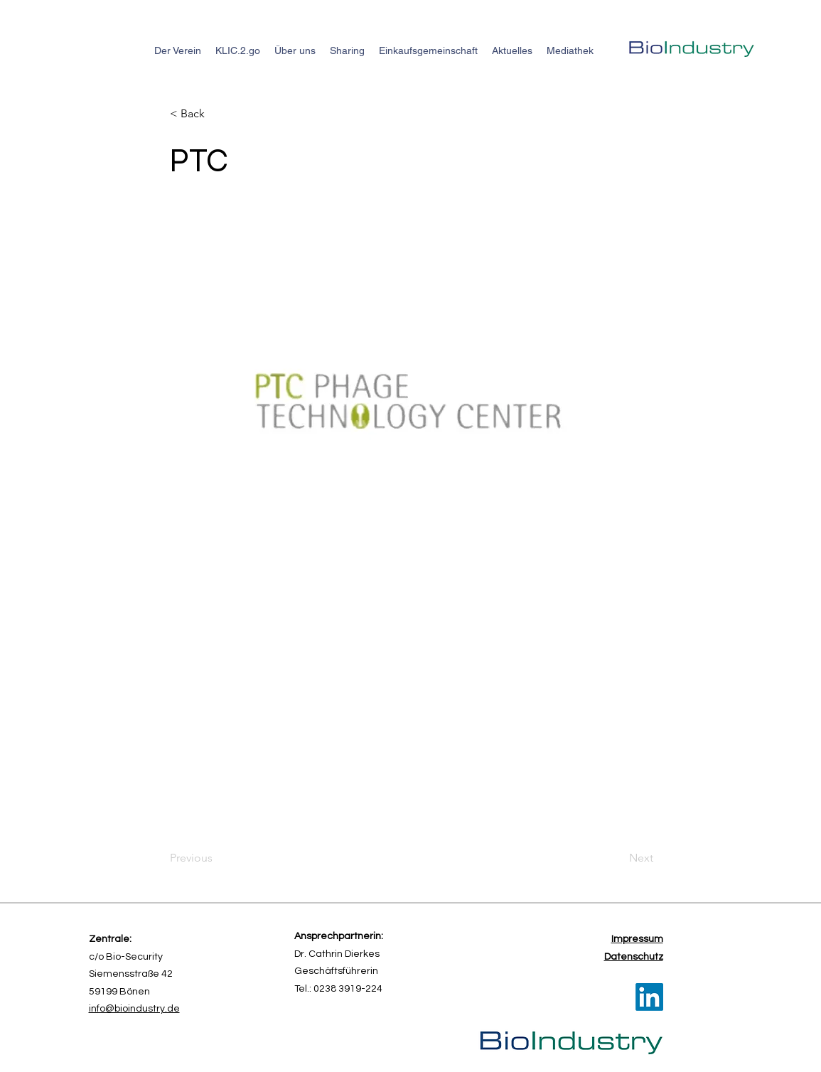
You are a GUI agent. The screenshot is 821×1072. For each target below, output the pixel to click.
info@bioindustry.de (134, 1009)
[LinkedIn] (649, 997)
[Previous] (217, 858)
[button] (217, 114)
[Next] (617, 858)
